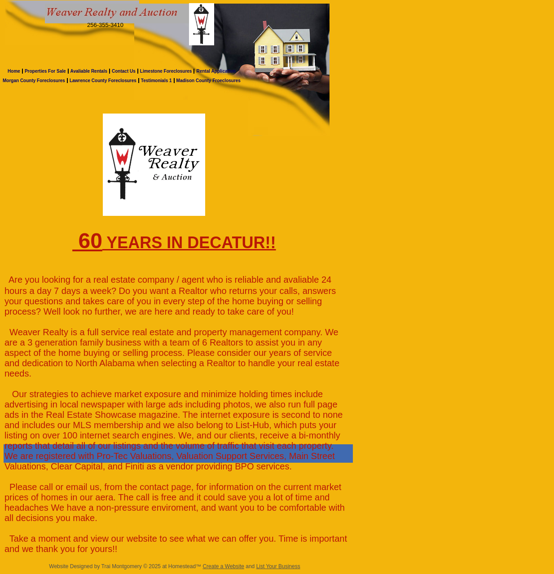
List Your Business (278, 566)
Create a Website (223, 566)
